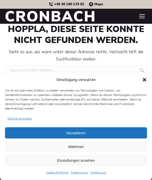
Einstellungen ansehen (76, 160)
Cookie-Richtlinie (57, 172)
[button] (144, 79)
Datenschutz (79, 172)
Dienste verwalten (19, 118)
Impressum (98, 172)
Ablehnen (76, 146)
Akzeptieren (76, 133)
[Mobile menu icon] (142, 16)
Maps (96, 4)
